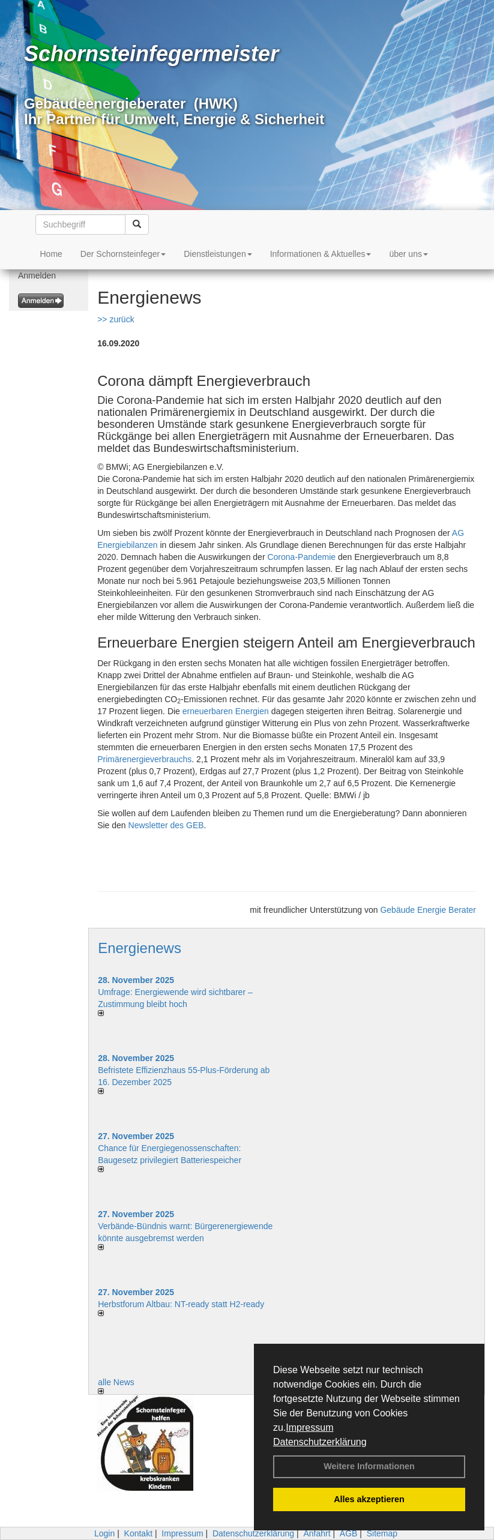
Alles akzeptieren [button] (369, 1499)
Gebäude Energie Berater (428, 910)
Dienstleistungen (218, 254)
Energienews (139, 948)
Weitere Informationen (369, 1466)
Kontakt (138, 1533)
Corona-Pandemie (301, 557)
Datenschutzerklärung (320, 1442)
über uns (408, 254)
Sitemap (382, 1533)
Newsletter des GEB (166, 825)
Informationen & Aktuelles (321, 254)
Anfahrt (316, 1533)
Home (51, 254)
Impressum (309, 1427)
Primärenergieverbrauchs (144, 759)
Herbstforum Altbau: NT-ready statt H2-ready (181, 1304)
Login (104, 1533)
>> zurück (115, 319)
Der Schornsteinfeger (123, 254)
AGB (349, 1533)
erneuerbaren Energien (225, 711)
